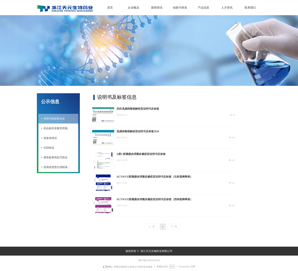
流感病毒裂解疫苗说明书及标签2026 (138, 131)
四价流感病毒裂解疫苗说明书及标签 (138, 108)
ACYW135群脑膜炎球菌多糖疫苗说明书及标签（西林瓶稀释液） (155, 199)
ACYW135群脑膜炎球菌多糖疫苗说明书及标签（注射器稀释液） (155, 176)
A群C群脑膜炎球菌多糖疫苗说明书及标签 (141, 154)
